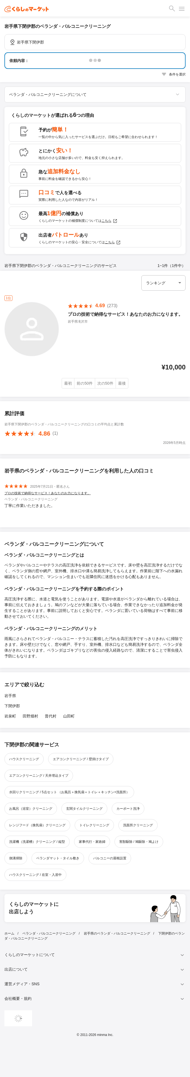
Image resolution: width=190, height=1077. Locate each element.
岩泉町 (10, 716)
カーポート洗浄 (128, 809)
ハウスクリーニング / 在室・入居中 (35, 875)
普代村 (50, 716)
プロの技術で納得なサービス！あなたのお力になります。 (47, 493)
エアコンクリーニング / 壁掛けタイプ (81, 759)
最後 (122, 383)
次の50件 (105, 383)
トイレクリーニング (94, 825)
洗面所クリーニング (138, 825)
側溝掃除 (15, 858)
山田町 (69, 716)
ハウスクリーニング (24, 759)
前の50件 (85, 383)
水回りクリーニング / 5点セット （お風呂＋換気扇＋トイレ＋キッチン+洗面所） (69, 792)
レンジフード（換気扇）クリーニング (37, 825)
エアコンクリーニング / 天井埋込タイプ (38, 776)
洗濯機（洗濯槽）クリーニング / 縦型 (37, 842)
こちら (109, 220)
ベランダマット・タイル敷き (57, 858)
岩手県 (10, 695)
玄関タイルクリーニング (84, 809)
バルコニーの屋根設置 (109, 858)
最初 (68, 383)
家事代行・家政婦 (92, 842)
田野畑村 (30, 716)
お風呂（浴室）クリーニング (30, 809)
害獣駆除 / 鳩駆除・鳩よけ (138, 842)
